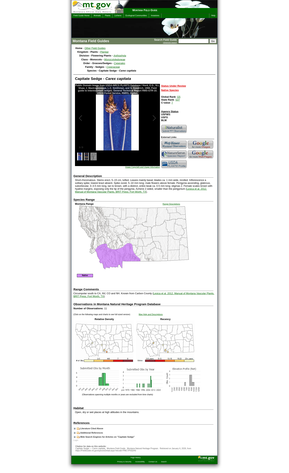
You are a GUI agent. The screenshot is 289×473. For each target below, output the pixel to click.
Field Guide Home (81, 15)
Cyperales (119, 63)
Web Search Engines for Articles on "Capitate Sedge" (104, 437)
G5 (178, 96)
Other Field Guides (95, 48)
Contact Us (153, 462)
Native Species (170, 90)
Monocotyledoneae (114, 59)
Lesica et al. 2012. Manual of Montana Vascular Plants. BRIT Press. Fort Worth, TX (141, 190)
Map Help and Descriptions (151, 314)
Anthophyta (119, 55)
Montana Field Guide (144, 10)
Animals (97, 15)
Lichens (117, 15)
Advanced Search (170, 43)
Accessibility (140, 462)
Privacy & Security (124, 462)
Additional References (88, 433)
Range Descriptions (171, 204)
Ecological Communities (136, 15)
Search (164, 462)
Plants (107, 15)
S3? (177, 99)
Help (213, 15)
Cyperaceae (113, 66)
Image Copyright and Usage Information (142, 167)
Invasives (155, 15)
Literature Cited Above (88, 428)
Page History (136, 458)
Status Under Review (173, 85)
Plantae (104, 51)
